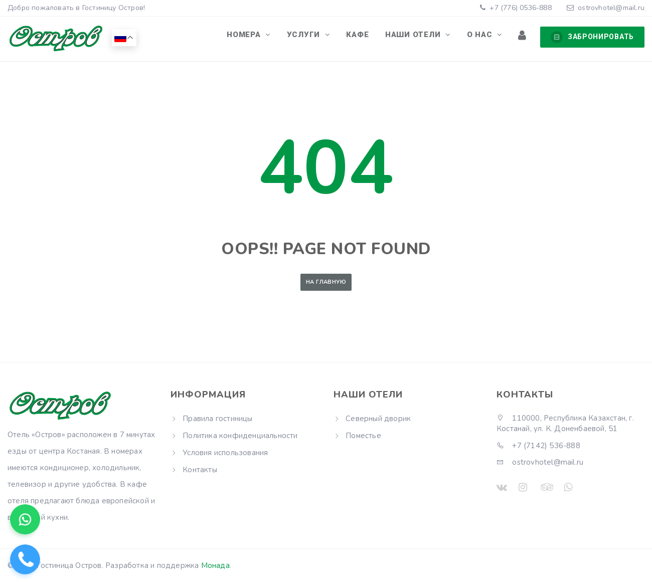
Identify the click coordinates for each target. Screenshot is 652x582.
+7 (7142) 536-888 (538, 446)
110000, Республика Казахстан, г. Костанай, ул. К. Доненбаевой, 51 (565, 423)
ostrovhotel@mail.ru (611, 8)
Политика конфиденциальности (240, 436)
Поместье (363, 436)
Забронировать (592, 37)
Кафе (369, 36)
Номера (263, 36)
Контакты (200, 470)
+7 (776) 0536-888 (519, 8)
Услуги (320, 36)
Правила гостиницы (217, 419)
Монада (215, 565)
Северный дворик (378, 419)
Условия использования (225, 453)
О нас (486, 36)
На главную (326, 282)
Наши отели (422, 36)
